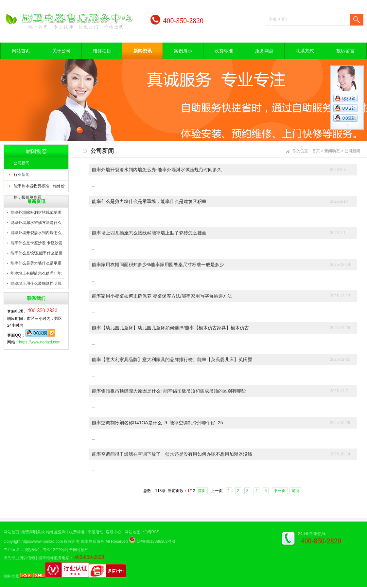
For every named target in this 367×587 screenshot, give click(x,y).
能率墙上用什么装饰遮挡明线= (37, 283)
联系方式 (305, 50)
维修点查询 (56, 532)
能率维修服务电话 (54, 558)
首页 (316, 151)
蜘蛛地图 (11, 576)
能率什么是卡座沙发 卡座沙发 (36, 243)
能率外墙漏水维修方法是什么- (36, 222)
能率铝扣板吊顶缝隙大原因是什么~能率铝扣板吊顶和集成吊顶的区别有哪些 (169, 391)
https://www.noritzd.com (40, 342)
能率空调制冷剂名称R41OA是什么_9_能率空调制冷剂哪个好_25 (157, 422)
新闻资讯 (142, 50)
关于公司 (61, 50)
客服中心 (113, 532)
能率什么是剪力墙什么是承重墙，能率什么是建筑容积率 (149, 201)
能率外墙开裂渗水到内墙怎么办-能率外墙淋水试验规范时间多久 (157, 169)
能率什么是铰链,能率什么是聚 (36, 253)
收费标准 (224, 50)
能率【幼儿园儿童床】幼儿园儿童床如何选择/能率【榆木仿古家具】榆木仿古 (170, 327)
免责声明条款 (33, 532)
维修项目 (102, 50)
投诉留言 (345, 50)
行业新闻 (21, 174)
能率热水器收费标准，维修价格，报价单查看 (39, 188)
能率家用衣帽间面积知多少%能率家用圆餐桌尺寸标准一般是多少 (158, 264)
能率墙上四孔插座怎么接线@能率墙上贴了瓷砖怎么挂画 (149, 232)
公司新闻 (21, 163)
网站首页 (21, 50)
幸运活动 (95, 532)
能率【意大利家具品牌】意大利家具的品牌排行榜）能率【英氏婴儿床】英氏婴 (172, 359)
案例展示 (183, 50)
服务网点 (264, 50)
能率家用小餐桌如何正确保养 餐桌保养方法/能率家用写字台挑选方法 (162, 296)
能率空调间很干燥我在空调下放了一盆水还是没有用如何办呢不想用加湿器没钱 (172, 454)
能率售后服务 (92, 541)
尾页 (295, 490)
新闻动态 (332, 151)
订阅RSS (151, 532)
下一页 (280, 490)
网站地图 (132, 532)
